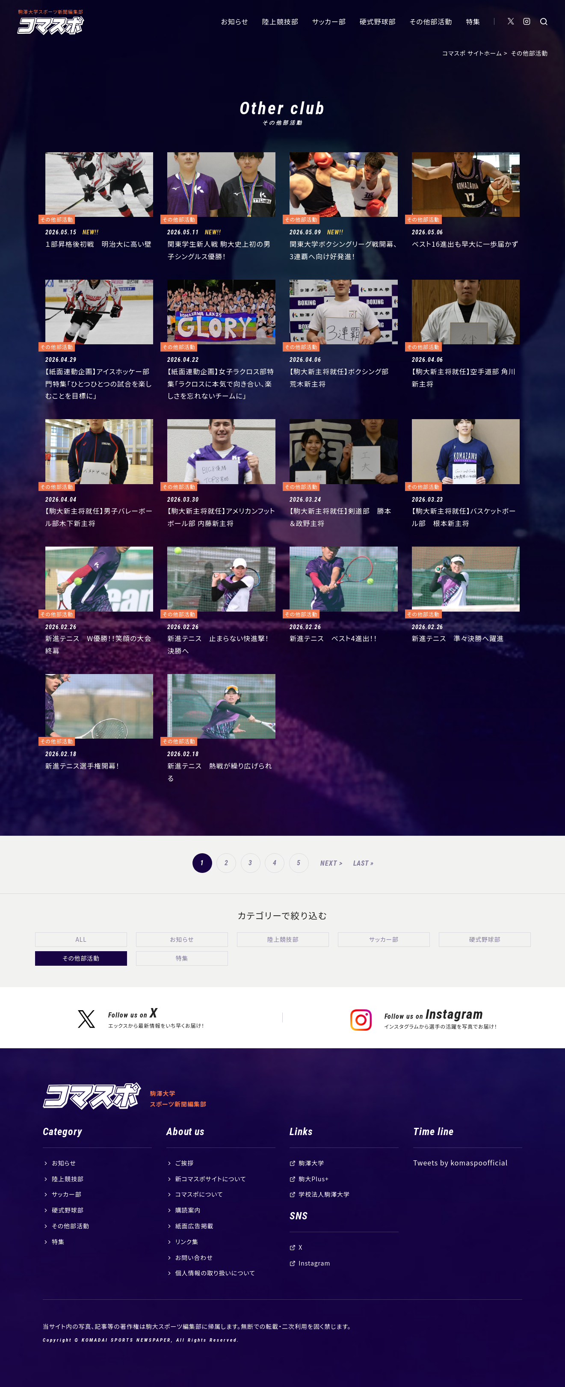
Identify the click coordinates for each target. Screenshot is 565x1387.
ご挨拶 (184, 1179)
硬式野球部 (378, 21)
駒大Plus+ (313, 1195)
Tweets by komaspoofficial (460, 1179)
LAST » (363, 863)
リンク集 (186, 1258)
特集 (473, 21)
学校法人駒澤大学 (324, 1211)
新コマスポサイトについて (210, 1195)
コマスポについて (199, 1211)
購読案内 (188, 1226)
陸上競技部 (280, 21)
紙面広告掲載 (194, 1242)
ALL (80, 939)
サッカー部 (329, 21)
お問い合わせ (194, 1274)
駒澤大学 (311, 1179)
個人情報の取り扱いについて (215, 1289)
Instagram (314, 1279)
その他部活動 (431, 21)
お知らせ (234, 21)
